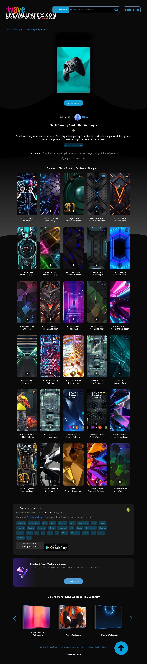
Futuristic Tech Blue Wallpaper (96, 273)
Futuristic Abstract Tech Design (50, 219)
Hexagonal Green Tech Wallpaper (96, 435)
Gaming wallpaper (36, 29)
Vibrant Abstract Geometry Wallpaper (119, 435)
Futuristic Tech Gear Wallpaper (96, 381)
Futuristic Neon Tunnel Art (73, 327)
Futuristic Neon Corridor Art (27, 381)
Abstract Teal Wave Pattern (120, 381)
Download (74, 103)
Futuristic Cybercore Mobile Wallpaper (27, 489)
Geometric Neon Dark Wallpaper (120, 489)
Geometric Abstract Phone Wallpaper (73, 273)
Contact (43, 647)
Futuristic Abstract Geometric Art (50, 489)
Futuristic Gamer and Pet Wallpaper (27, 435)
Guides (104, 647)
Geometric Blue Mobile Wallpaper (73, 435)
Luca (81, 117)
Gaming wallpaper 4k (73, 145)
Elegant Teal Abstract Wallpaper (73, 219)
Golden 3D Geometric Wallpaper (73, 489)
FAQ (97, 647)
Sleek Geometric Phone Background (97, 219)
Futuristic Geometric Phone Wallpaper (50, 327)
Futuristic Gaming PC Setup (50, 381)
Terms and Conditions (69, 647)
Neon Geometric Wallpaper (27, 327)
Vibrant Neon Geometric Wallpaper (50, 273)
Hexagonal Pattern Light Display (73, 381)
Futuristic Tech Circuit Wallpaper (27, 273)
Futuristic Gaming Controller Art (27, 219)
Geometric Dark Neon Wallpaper (96, 327)
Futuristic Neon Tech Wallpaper (119, 219)
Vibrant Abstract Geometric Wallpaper (120, 327)
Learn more (73, 581)
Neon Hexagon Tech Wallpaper (119, 273)
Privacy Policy (87, 647)
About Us (53, 647)
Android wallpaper (36, 517)
